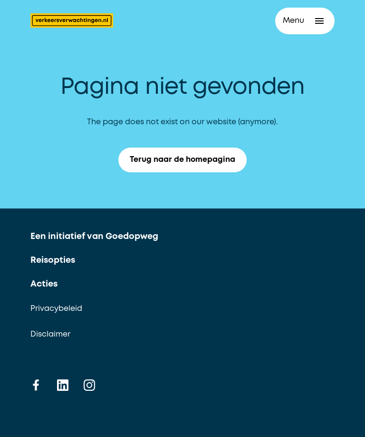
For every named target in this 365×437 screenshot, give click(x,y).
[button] (305, 21)
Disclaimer (50, 334)
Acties (44, 284)
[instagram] (89, 384)
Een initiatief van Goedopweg (94, 236)
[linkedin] (62, 384)
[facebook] (36, 384)
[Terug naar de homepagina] (71, 20)
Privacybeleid (56, 308)
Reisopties (52, 260)
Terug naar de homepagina (188, 160)
